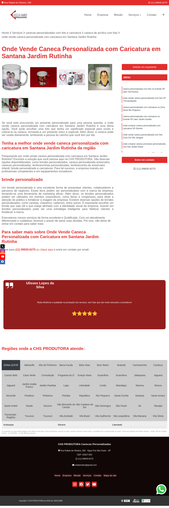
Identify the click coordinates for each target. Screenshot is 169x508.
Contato (151, 14)
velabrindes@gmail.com (84, 465)
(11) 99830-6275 (157, 2)
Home (87, 14)
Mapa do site (108, 475)
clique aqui (46, 249)
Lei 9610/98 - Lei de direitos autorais (22, 433)
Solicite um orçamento (144, 67)
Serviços (133, 14)
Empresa (102, 14)
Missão (118, 14)
